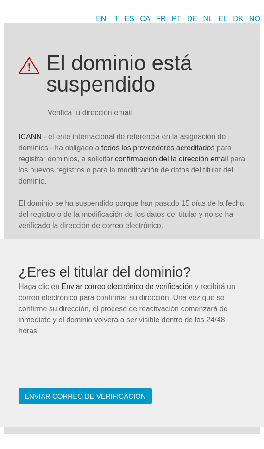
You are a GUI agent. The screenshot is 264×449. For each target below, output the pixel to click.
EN (101, 19)
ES (129, 19)
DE (192, 19)
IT (115, 19)
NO (254, 19)
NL (207, 19)
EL (222, 19)
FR (161, 19)
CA (145, 19)
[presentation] (89, 370)
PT (176, 19)
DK (238, 19)
